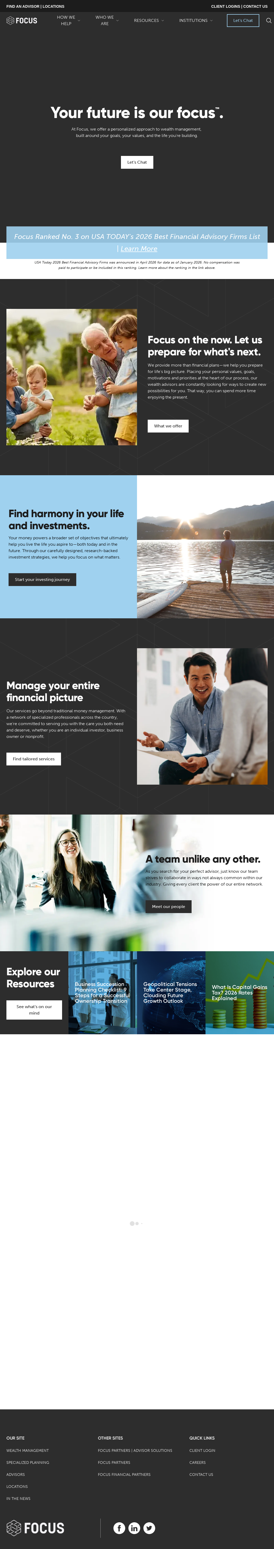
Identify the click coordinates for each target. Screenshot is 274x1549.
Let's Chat (243, 20)
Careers (197, 1462)
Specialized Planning (27, 1462)
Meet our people (168, 906)
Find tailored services (34, 758)
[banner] (28, 20)
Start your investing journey (42, 579)
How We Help (69, 21)
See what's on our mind (34, 1010)
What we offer (168, 425)
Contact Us (201, 1474)
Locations (17, 1486)
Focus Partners (114, 1462)
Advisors (15, 1474)
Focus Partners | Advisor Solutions (135, 1450)
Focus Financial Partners (124, 1474)
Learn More (139, 249)
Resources (149, 22)
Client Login (202, 1450)
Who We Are (107, 21)
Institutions (196, 22)
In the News (18, 1498)
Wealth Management (27, 1450)
